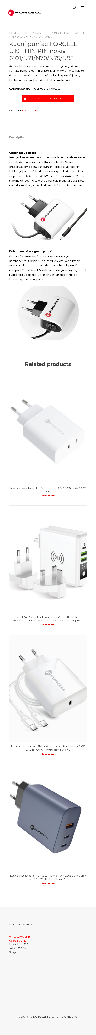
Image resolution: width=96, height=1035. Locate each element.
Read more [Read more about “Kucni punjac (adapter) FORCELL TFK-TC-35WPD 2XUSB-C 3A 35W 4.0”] (48, 495)
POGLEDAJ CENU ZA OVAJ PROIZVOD (48, 98)
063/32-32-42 (18, 940)
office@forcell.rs (19, 936)
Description (17, 137)
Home (13, 33)
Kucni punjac (30, 33)
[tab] (18, 137)
